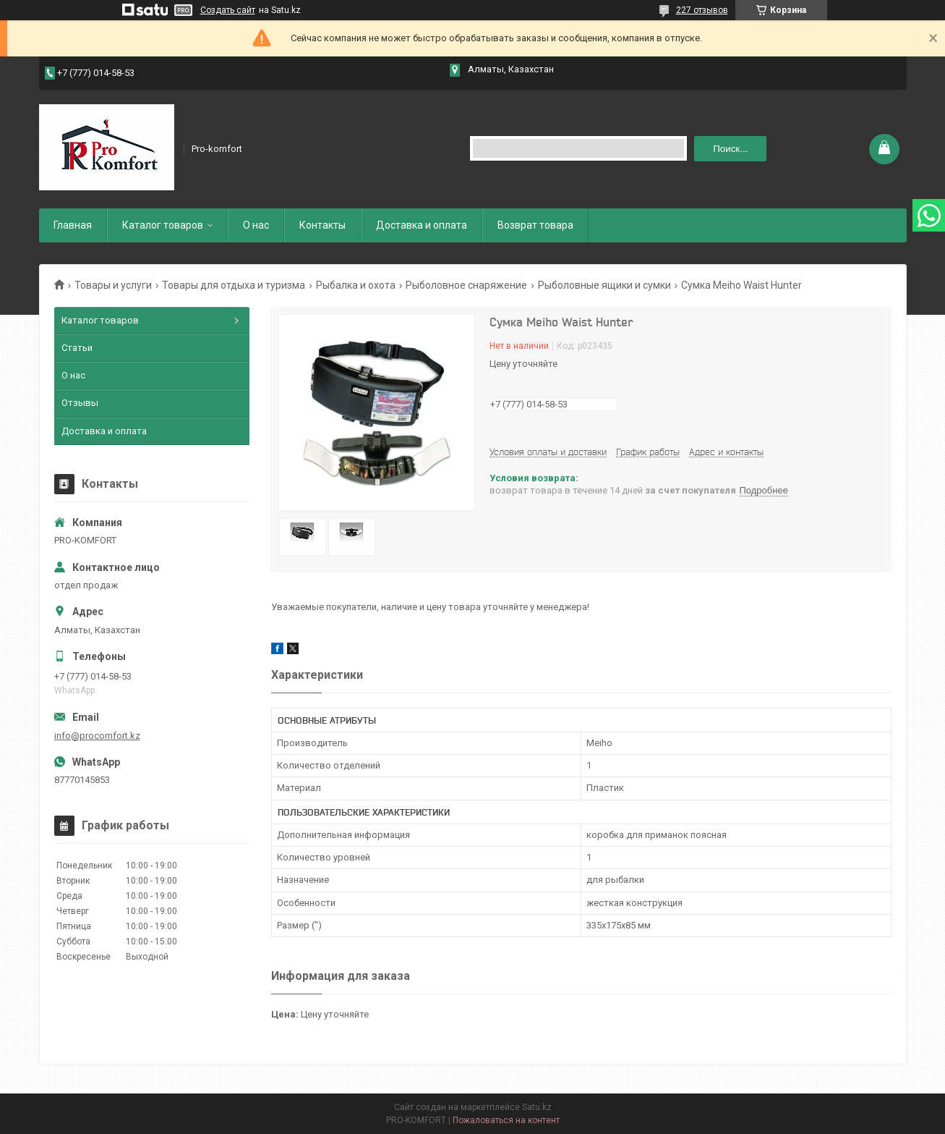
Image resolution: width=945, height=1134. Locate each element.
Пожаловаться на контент (506, 1120)
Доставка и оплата (421, 225)
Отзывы (79, 402)
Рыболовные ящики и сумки (604, 285)
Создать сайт (227, 10)
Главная (73, 225)
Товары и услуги (113, 285)
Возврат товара (535, 225)
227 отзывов (702, 10)
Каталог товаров (162, 225)
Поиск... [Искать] (730, 148)
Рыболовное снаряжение (466, 285)
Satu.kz (537, 1107)
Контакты (322, 225)
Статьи (77, 347)
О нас (256, 225)
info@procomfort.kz (97, 735)
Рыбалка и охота (355, 285)
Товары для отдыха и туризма (233, 285)
